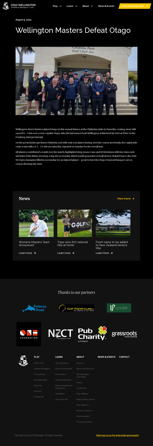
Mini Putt (38, 385)
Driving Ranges (40, 380)
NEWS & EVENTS (107, 357)
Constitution (81, 388)
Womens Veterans (84, 411)
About (88, 6)
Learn (72, 6)
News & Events (106, 6)
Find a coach (60, 374)
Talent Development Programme (63, 386)
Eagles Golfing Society (85, 399)
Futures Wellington (63, 380)
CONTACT (124, 357)
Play (57, 6)
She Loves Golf (61, 399)
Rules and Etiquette (63, 369)
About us (80, 363)
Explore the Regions (42, 369)
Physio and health (84, 422)
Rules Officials (82, 394)
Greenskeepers (82, 416)
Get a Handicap (61, 363)
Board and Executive (85, 369)
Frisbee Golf (39, 397)
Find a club (38, 363)
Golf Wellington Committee (82, 375)
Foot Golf (37, 391)
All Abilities (60, 394)
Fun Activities (40, 374)
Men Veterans (82, 405)
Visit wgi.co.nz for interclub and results (117, 435)
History (79, 382)
